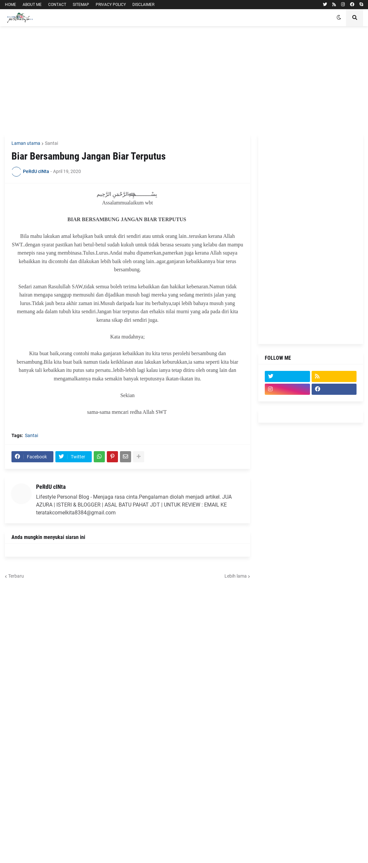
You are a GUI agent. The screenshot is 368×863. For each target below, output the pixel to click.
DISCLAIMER (143, 4)
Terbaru (16, 576)
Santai (51, 143)
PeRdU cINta (51, 486)
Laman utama (25, 143)
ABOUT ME (32, 4)
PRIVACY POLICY (111, 4)
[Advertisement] (184, 80)
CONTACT (57, 4)
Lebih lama (235, 576)
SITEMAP (81, 4)
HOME (10, 4)
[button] (339, 17)
